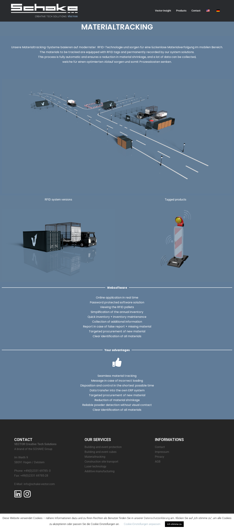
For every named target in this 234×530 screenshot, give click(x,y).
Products (181, 10)
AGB (157, 461)
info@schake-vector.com (39, 484)
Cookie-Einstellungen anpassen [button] (142, 524)
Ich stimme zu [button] (174, 524)
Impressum (162, 452)
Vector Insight (163, 10)
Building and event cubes (100, 452)
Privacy (159, 456)
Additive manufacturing (99, 471)
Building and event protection (103, 447)
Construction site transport (101, 461)
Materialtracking (95, 456)
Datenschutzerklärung (157, 518)
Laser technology (95, 466)
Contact (195, 10)
